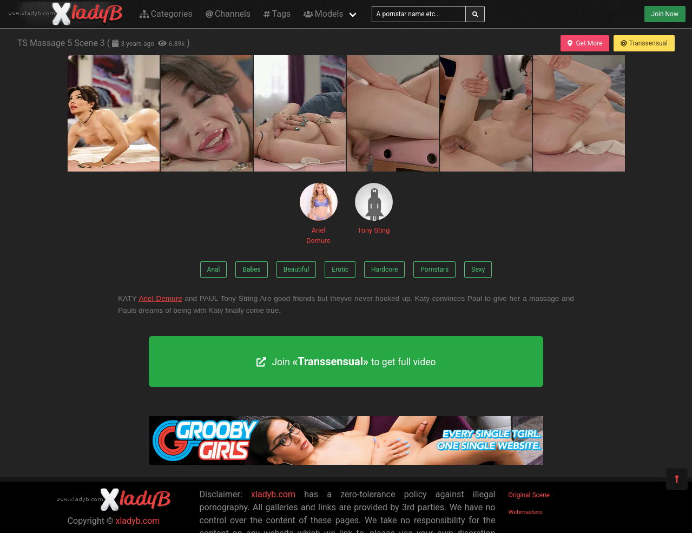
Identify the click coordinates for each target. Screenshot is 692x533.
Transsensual (644, 43)
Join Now (664, 14)
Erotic (340, 269)
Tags (277, 14)
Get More (585, 43)
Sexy (478, 269)
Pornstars (434, 269)
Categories (166, 14)
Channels (228, 14)
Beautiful (296, 269)
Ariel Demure (319, 214)
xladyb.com (138, 521)
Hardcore (384, 269)
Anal (213, 269)
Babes (251, 269)
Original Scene (529, 495)
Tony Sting (374, 208)
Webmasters (526, 512)
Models (323, 14)
